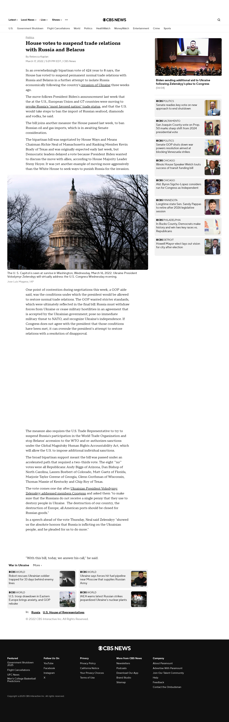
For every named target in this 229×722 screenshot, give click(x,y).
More (37, 565)
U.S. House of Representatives (63, 612)
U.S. (11, 28)
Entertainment (141, 28)
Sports (167, 28)
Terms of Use (87, 677)
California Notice (89, 668)
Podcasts (121, 668)
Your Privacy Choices (92, 673)
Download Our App (127, 673)
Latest (13, 20)
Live (44, 19)
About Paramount (163, 663)
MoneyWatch (121, 28)
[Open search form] (218, 19)
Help (155, 677)
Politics (88, 28)
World (77, 28)
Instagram (49, 673)
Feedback (158, 682)
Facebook (49, 668)
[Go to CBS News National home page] (114, 19)
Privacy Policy (88, 663)
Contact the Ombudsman (167, 687)
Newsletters (123, 663)
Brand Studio (123, 677)
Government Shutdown (30, 28)
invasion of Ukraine (95, 85)
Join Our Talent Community (168, 673)
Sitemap (121, 682)
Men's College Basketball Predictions (21, 680)
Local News (28, 20)
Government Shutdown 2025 (20, 663)
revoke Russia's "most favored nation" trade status (63, 106)
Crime (156, 28)
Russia (35, 612)
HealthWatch (103, 28)
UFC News (13, 674)
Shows (57, 20)
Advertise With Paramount (167, 668)
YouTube (48, 663)
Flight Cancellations (58, 28)
